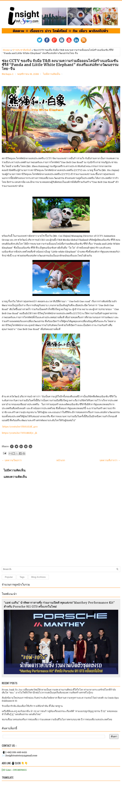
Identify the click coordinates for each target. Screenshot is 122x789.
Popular (9, 577)
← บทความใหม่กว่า (12, 460)
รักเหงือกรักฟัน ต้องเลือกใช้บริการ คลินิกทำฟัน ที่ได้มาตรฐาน (32, 706)
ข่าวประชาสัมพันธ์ (21, 50)
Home (6, 50)
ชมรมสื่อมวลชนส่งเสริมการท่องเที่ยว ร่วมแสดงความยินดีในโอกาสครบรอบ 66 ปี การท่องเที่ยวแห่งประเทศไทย (57, 719)
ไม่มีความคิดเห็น (51, 74)
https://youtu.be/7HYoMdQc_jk (19, 433)
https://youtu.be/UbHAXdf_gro (20, 426)
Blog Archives (38, 577)
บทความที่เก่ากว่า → (110, 460)
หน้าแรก (60, 460)
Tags (22, 577)
